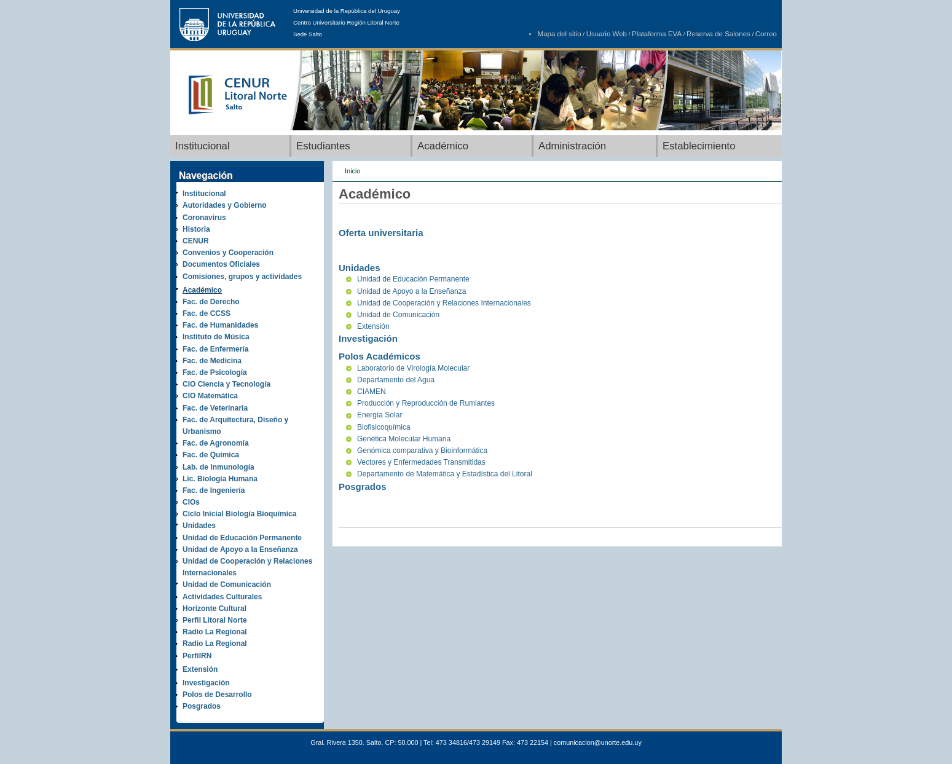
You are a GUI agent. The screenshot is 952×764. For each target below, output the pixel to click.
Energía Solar (379, 415)
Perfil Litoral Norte (215, 620)
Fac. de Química (211, 455)
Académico (442, 146)
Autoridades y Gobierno (225, 205)
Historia (196, 229)
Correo (766, 33)
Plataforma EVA (657, 33)
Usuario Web (606, 33)
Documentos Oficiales (221, 264)
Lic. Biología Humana (220, 479)
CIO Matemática (210, 396)
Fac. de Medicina (212, 360)
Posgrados (202, 706)
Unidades (199, 525)
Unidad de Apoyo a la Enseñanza (240, 549)
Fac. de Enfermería (215, 349)
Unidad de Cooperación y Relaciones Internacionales (444, 303)
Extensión (200, 669)
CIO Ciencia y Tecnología (226, 384)
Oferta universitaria (381, 232)
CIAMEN (371, 391)
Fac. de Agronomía (216, 443)
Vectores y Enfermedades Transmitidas (421, 462)
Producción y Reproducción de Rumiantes (426, 403)
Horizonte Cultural (214, 608)
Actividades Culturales (222, 597)
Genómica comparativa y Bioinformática (422, 450)
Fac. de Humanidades (220, 325)
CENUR (196, 241)
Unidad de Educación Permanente (242, 538)
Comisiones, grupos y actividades (242, 276)
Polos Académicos (379, 356)
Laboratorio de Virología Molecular (413, 368)
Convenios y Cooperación (228, 252)
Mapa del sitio (559, 33)
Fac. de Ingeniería (214, 490)
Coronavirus (204, 217)
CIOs (191, 502)
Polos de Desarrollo (217, 694)
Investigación (206, 683)
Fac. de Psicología (215, 372)
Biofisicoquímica (384, 427)
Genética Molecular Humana (403, 439)
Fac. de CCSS (206, 313)
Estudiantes (323, 146)
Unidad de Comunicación (227, 584)
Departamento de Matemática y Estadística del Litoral (444, 474)
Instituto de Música (216, 337)
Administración (572, 146)
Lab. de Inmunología (218, 467)
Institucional (202, 146)
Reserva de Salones (718, 33)
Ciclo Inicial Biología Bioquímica (239, 514)
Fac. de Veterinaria (215, 408)
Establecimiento (699, 146)
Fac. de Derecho (211, 301)
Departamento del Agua (396, 380)
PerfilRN (197, 656)
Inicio (353, 171)
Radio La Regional (215, 632)
